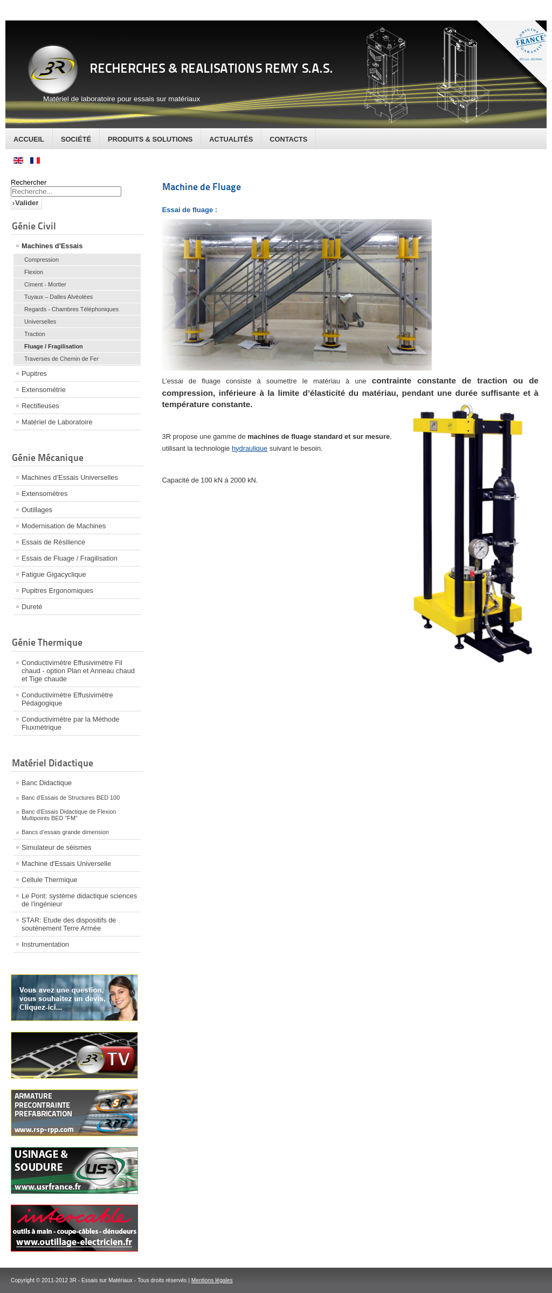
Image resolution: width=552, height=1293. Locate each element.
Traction (34, 334)
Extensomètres (44, 494)
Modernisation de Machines (64, 526)
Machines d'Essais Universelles (70, 477)
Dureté (32, 607)
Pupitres (34, 373)
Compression (41, 259)
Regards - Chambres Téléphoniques (71, 309)
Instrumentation (45, 944)
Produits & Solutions (150, 139)
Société (76, 139)
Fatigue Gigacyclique (54, 574)
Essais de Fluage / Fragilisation (70, 558)
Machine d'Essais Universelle (66, 863)
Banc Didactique (47, 783)
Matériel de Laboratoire (57, 422)
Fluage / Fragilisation (53, 346)
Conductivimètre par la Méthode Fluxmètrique (70, 723)
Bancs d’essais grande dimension (65, 832)
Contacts (288, 139)
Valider (27, 203)
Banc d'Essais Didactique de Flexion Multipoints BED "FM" (69, 814)
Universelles (40, 321)
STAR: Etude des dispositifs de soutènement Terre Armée (69, 924)
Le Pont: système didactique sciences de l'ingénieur (79, 900)
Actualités (231, 139)
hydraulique (249, 448)
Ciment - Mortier (45, 284)
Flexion (33, 272)
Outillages (37, 510)
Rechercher (28, 182)
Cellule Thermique (50, 880)
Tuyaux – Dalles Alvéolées (58, 296)
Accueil (28, 139)
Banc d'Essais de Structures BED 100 (71, 797)
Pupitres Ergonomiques (57, 590)
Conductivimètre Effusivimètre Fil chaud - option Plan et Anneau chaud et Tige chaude (78, 671)
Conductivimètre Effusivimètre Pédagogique (67, 699)
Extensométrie (44, 390)
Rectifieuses (40, 406)
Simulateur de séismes (56, 847)
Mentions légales (212, 1280)
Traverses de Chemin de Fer (61, 358)
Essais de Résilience (53, 542)
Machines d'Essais (52, 246)
